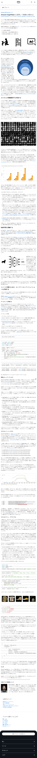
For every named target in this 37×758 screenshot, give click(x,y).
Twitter (5, 719)
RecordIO (3, 305)
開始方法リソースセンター (8, 701)
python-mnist (19, 331)
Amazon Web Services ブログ (7, 12)
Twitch (5, 723)
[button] (18, 7)
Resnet (8, 230)
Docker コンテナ (14, 433)
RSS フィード (6, 726)
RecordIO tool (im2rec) (6, 321)
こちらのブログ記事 (8, 381)
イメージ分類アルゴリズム (14, 104)
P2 (2, 195)
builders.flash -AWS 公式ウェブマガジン (11, 705)
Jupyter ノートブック (9, 296)
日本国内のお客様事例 (7, 707)
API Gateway (30, 661)
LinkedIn (5, 721)
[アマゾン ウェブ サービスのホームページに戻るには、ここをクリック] (18, 2)
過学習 (10, 511)
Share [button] (33, 16)
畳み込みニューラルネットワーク (20, 237)
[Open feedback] (35, 379)
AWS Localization (5, 16)
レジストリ (12, 447)
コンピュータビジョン (21, 233)
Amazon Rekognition (5, 66)
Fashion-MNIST (20, 110)
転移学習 (4, 218)
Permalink (29, 16)
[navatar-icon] (34, 2)
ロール (20, 386)
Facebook (5, 720)
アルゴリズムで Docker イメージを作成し (18, 439)
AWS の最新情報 (6, 702)
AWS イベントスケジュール (8, 704)
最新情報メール (7, 724)
